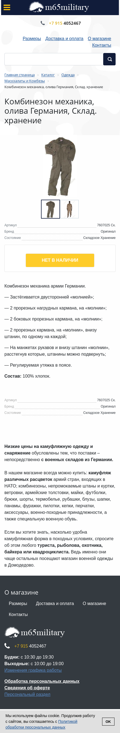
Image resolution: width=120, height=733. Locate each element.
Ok (108, 722)
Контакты (101, 45)
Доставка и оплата (64, 38)
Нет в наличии (60, 260)
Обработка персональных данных (42, 681)
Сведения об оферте (27, 687)
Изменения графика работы (33, 670)
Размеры (32, 38)
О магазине (99, 38)
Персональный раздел (27, 694)
